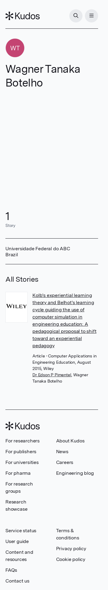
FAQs (11, 570)
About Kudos (70, 441)
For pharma (18, 473)
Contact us (17, 581)
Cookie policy (70, 559)
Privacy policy (71, 548)
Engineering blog (75, 473)
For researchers (22, 441)
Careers (65, 462)
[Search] (75, 15)
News (62, 451)
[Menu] (91, 15)
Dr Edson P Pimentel (51, 374)
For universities (22, 462)
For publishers (20, 451)
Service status (20, 530)
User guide (17, 541)
